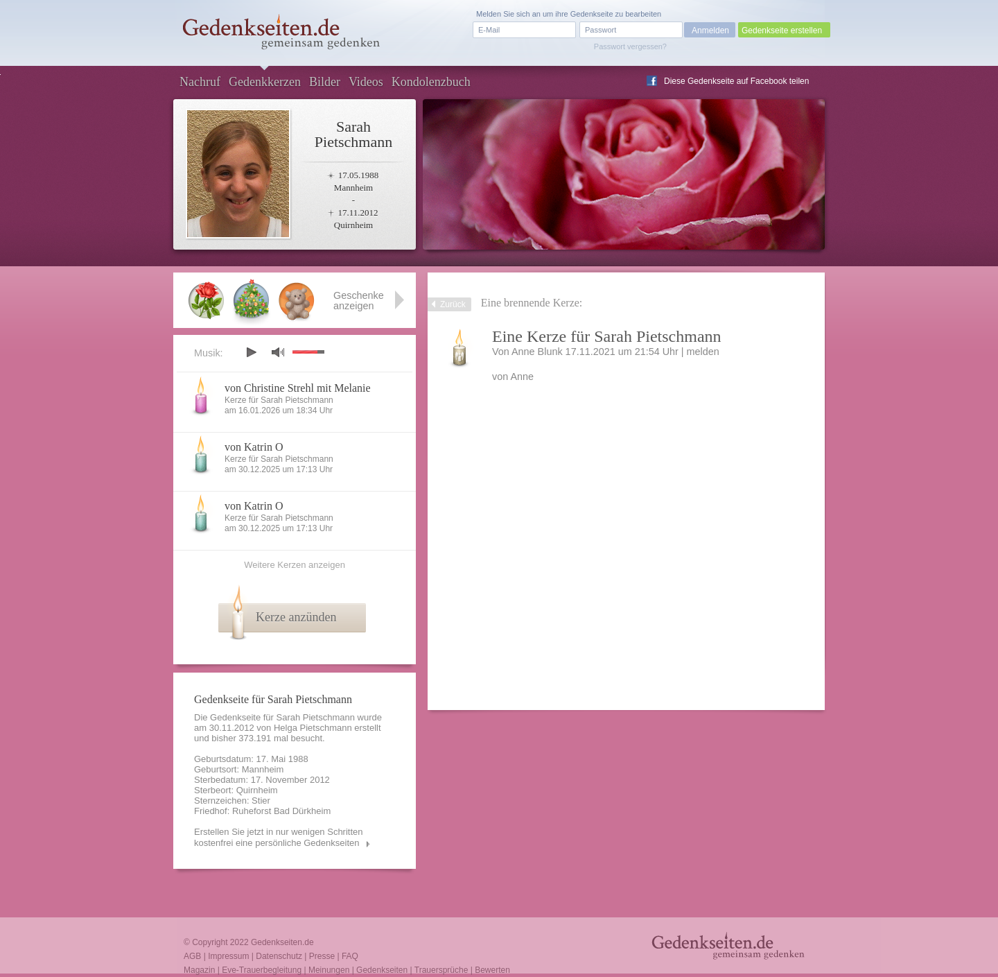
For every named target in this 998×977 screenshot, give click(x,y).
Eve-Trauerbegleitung (261, 970)
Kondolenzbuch (431, 82)
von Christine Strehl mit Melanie (298, 388)
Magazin (199, 970)
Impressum (228, 956)
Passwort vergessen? (630, 46)
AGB (192, 956)
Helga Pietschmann (313, 728)
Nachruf (200, 82)
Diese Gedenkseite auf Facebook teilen (736, 81)
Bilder (324, 82)
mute (278, 352)
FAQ (350, 956)
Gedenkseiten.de (282, 942)
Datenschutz (279, 956)
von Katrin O (254, 447)
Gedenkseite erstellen (782, 30)
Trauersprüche (441, 970)
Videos (366, 82)
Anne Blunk (537, 351)
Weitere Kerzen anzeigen (294, 565)
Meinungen (328, 970)
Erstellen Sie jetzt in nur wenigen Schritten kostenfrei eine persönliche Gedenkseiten (278, 837)
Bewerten (492, 970)
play (251, 352)
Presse (322, 956)
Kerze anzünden (296, 617)
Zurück (453, 304)
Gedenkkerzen (265, 82)
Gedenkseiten (382, 970)
